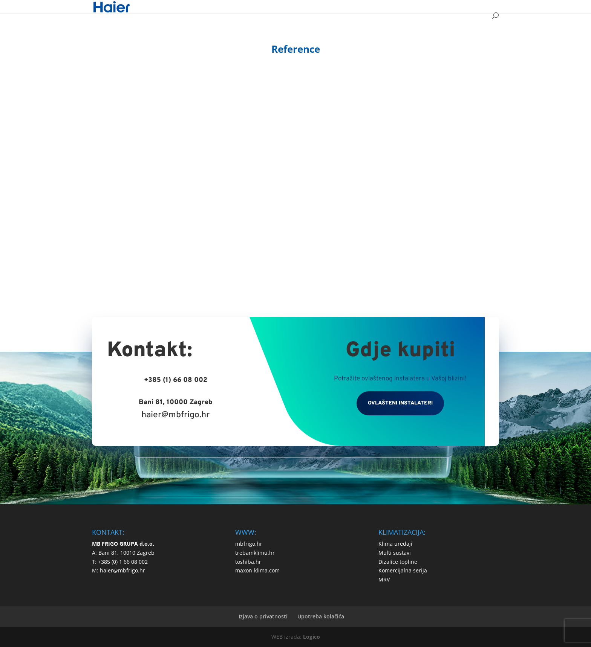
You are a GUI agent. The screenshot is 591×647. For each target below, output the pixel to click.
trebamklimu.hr (255, 552)
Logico (311, 636)
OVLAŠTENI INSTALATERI (400, 403)
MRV (384, 579)
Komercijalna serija (402, 570)
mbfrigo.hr (248, 543)
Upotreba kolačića (320, 616)
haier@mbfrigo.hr (175, 415)
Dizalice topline (397, 561)
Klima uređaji (395, 543)
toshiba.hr (248, 561)
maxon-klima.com (257, 570)
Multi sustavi (394, 552)
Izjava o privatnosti (263, 616)
